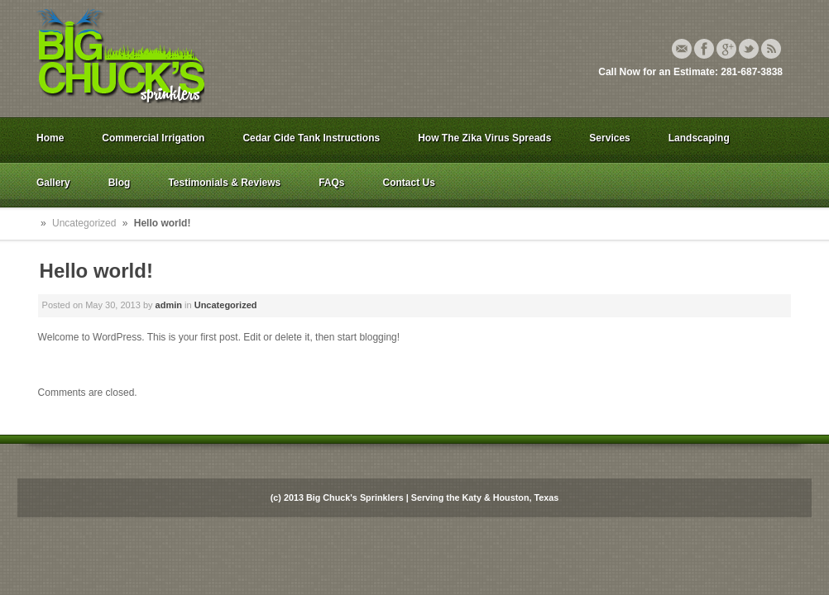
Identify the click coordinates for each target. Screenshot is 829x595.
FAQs (331, 182)
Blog (119, 182)
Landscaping (699, 138)
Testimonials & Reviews (224, 182)
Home (50, 138)
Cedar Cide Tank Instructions (311, 138)
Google (726, 49)
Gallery (53, 182)
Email (682, 49)
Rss (771, 49)
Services (609, 138)
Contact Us (409, 182)
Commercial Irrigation (153, 138)
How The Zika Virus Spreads (484, 138)
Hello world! (96, 270)
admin (169, 305)
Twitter (749, 49)
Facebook (704, 49)
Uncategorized (84, 223)
